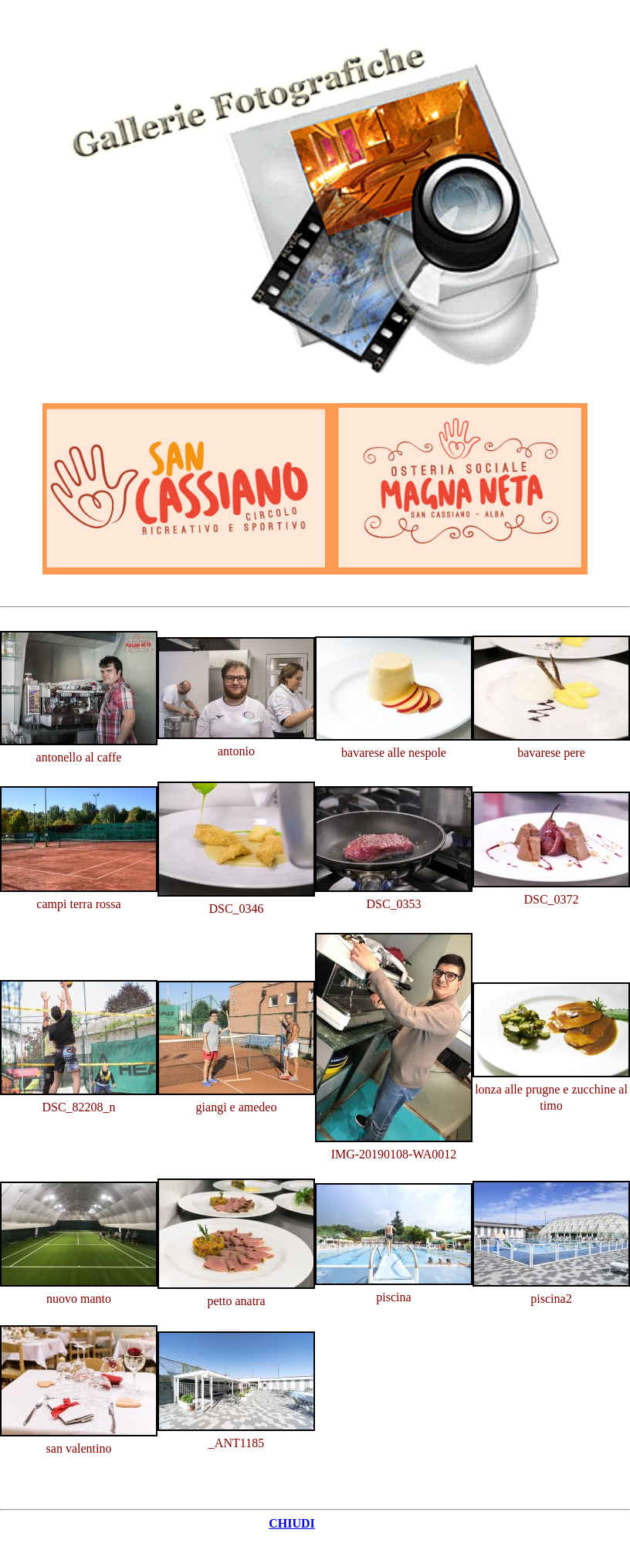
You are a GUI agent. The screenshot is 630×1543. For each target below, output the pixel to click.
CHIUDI (292, 1523)
